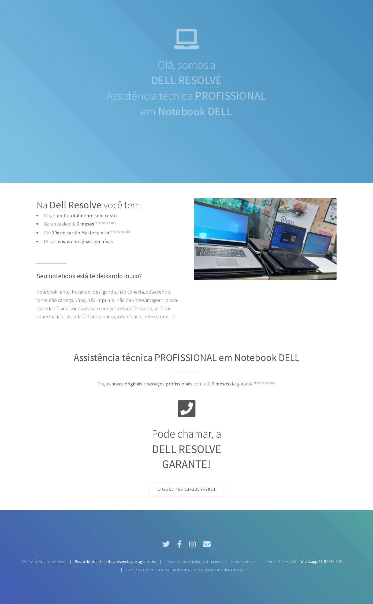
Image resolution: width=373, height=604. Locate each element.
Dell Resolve (76, 204)
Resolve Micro (54, 561)
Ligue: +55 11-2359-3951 (187, 489)
